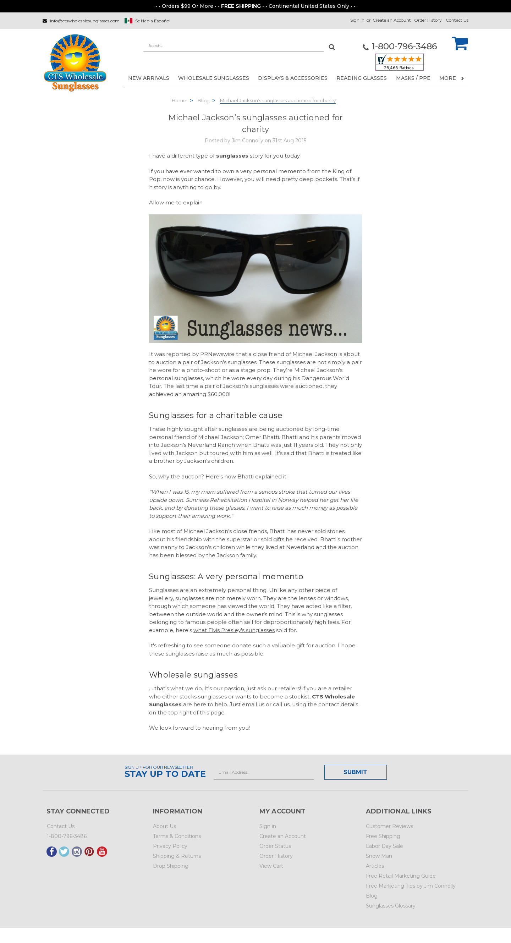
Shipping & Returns (177, 856)
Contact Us (457, 20)
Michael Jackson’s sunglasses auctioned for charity (278, 100)
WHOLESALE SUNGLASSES (213, 78)
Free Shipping (383, 836)
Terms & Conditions (177, 836)
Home (179, 100)
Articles (375, 866)
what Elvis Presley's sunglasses (234, 630)
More (451, 78)
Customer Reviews (389, 826)
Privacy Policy (170, 846)
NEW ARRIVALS (148, 78)
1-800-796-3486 (67, 836)
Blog (203, 100)
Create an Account (392, 20)
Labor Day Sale (384, 846)
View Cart (271, 866)
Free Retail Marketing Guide (401, 876)
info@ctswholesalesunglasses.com (85, 20)
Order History (428, 20)
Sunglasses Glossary (391, 906)
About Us (164, 826)
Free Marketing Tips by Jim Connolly (411, 886)
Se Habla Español (152, 20)
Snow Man (379, 856)
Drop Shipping (170, 866)
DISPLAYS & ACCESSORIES (293, 78)
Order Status (275, 846)
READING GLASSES (361, 78)
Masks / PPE (413, 78)
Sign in (357, 20)
